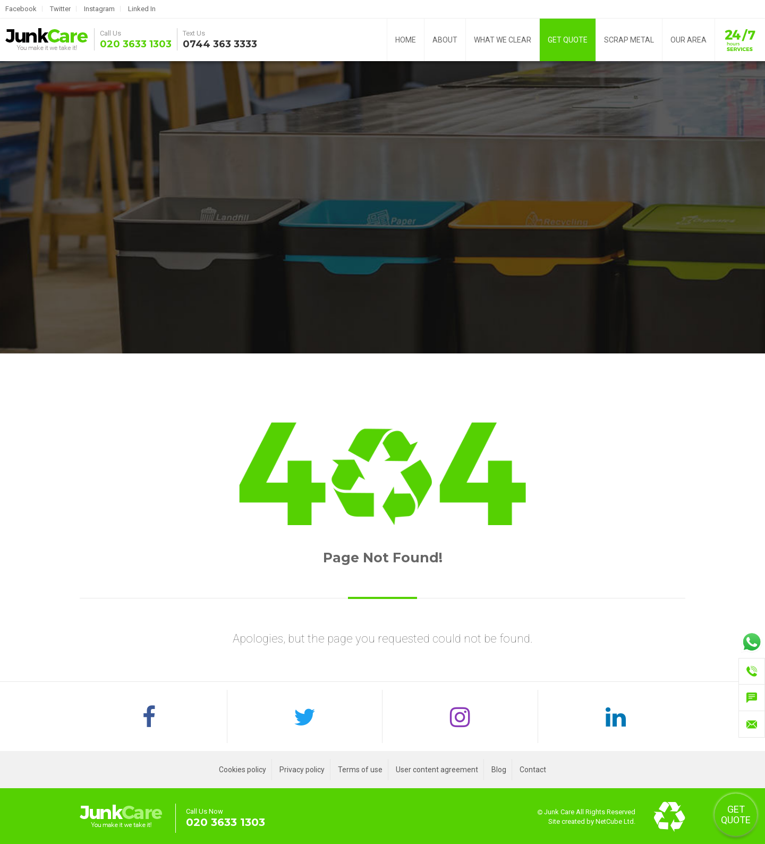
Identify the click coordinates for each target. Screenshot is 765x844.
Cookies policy (242, 769)
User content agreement (437, 769)
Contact (533, 769)
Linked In (142, 9)
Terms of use (360, 769)
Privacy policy (302, 769)
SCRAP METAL (629, 40)
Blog (498, 769)
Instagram (99, 9)
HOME (405, 40)
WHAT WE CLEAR (502, 40)
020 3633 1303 (136, 44)
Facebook (21, 9)
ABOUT (444, 40)
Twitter (60, 9)
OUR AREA (688, 40)
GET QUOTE (568, 40)
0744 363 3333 (220, 44)
